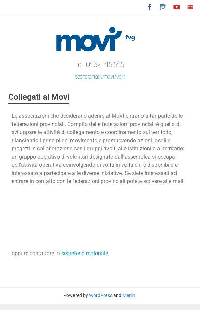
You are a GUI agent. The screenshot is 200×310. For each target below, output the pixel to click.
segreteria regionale (84, 253)
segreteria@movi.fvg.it (100, 76)
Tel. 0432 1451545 (100, 64)
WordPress (100, 295)
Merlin (128, 295)
